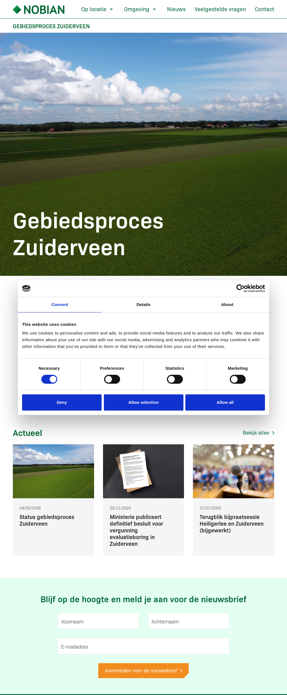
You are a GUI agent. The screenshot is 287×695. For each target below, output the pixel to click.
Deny (62, 402)
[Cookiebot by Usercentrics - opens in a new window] (240, 288)
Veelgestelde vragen (220, 9)
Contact (264, 9)
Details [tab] (143, 304)
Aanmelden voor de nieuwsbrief (143, 670)
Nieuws (176, 9)
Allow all (225, 402)
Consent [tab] (59, 304)
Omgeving (136, 9)
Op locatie (93, 9)
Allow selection (143, 402)
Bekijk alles (258, 432)
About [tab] (227, 304)
